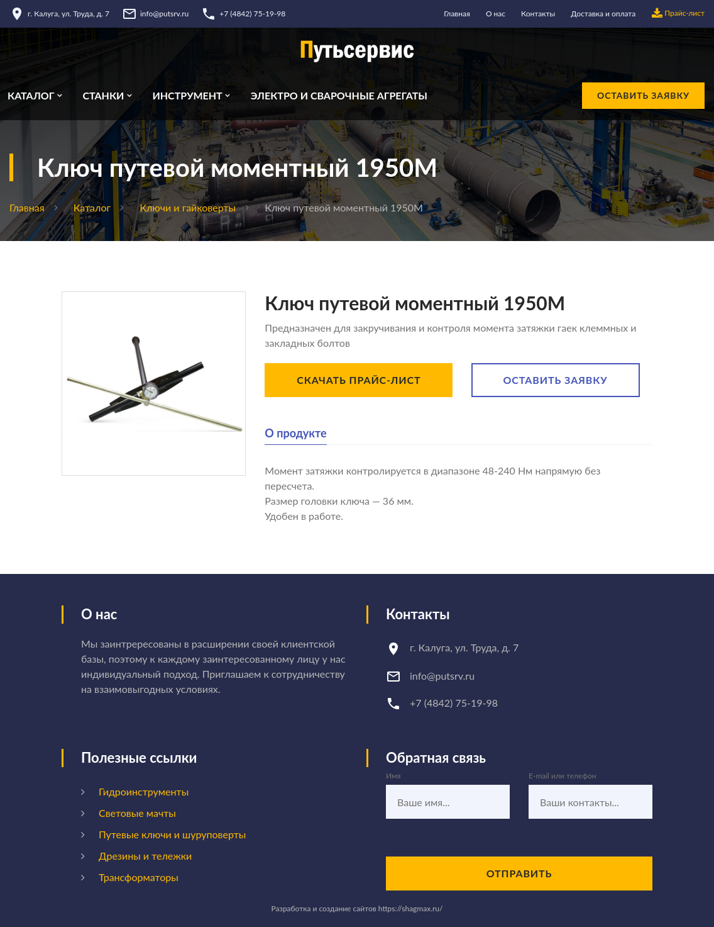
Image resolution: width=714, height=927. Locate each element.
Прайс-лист (678, 14)
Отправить (519, 873)
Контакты (538, 14)
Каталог (31, 96)
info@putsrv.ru (164, 14)
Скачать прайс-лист (358, 380)
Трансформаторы (138, 877)
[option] (153, 383)
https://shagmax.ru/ (410, 908)
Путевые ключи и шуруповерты (172, 834)
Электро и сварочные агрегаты (339, 96)
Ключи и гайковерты (188, 207)
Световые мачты (137, 813)
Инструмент (187, 96)
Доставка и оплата (603, 14)
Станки (103, 96)
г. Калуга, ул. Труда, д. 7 (68, 14)
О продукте (295, 433)
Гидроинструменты (144, 791)
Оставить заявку (643, 95)
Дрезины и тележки (145, 856)
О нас (495, 14)
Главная (457, 14)
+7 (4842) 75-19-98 (252, 14)
